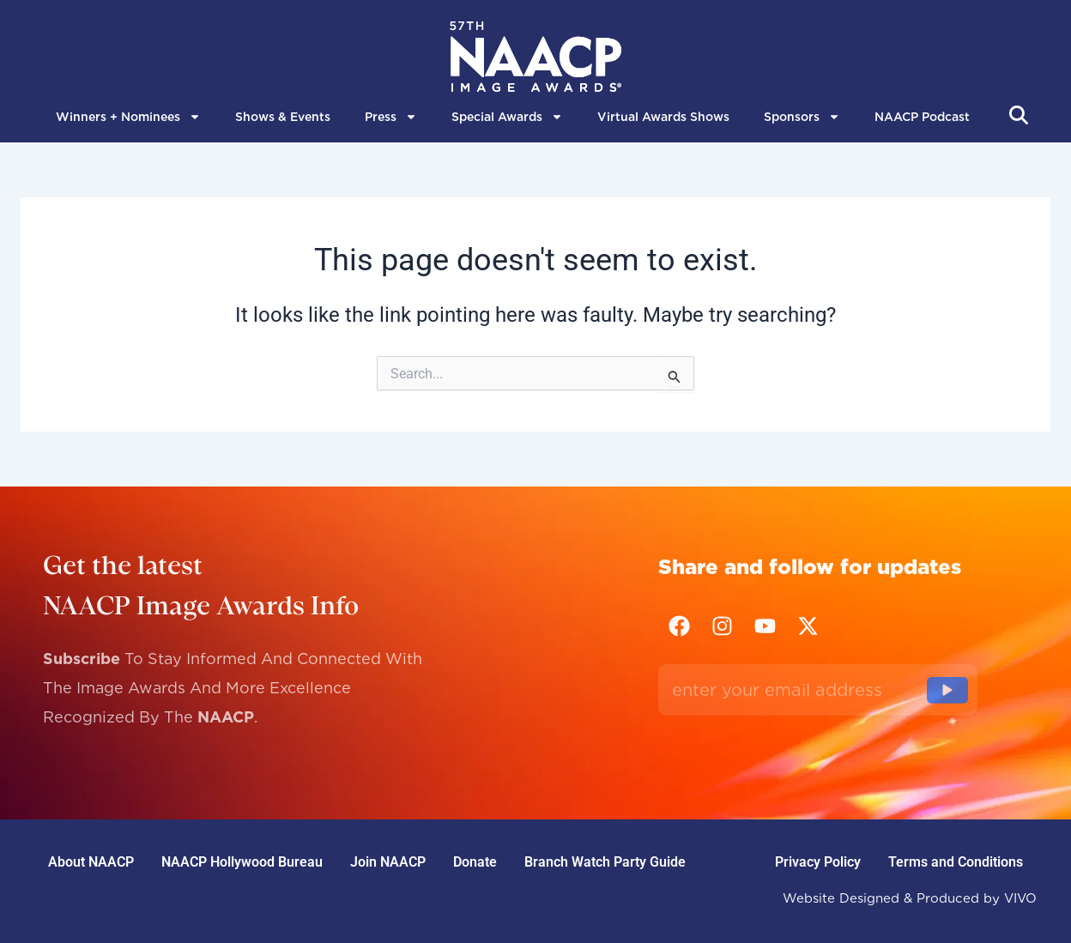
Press (391, 117)
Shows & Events (282, 117)
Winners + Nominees (128, 117)
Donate (475, 862)
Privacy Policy (818, 862)
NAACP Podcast (922, 117)
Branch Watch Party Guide (605, 862)
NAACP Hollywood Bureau (242, 862)
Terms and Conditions (955, 862)
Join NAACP (388, 862)
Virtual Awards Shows (663, 117)
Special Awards (507, 117)
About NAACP (91, 862)
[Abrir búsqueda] (1018, 115)
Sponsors (802, 117)
